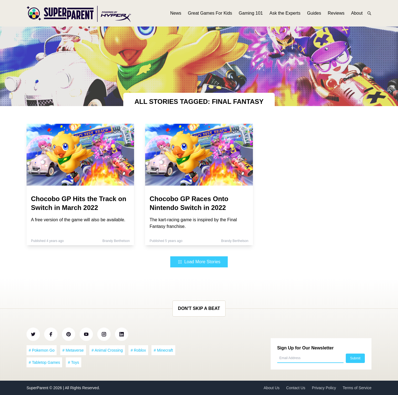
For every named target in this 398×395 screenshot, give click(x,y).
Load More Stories (199, 261)
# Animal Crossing (107, 350)
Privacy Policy (324, 388)
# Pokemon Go (41, 350)
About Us (272, 388)
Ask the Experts (284, 13)
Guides (314, 13)
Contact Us (295, 388)
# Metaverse (73, 350)
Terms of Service (357, 388)
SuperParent (38, 388)
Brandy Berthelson (116, 241)
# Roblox (138, 350)
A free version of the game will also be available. (78, 219)
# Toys (73, 362)
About (357, 13)
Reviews (336, 13)
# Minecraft (163, 350)
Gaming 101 (251, 13)
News (175, 13)
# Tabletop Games (44, 362)
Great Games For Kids (210, 13)
